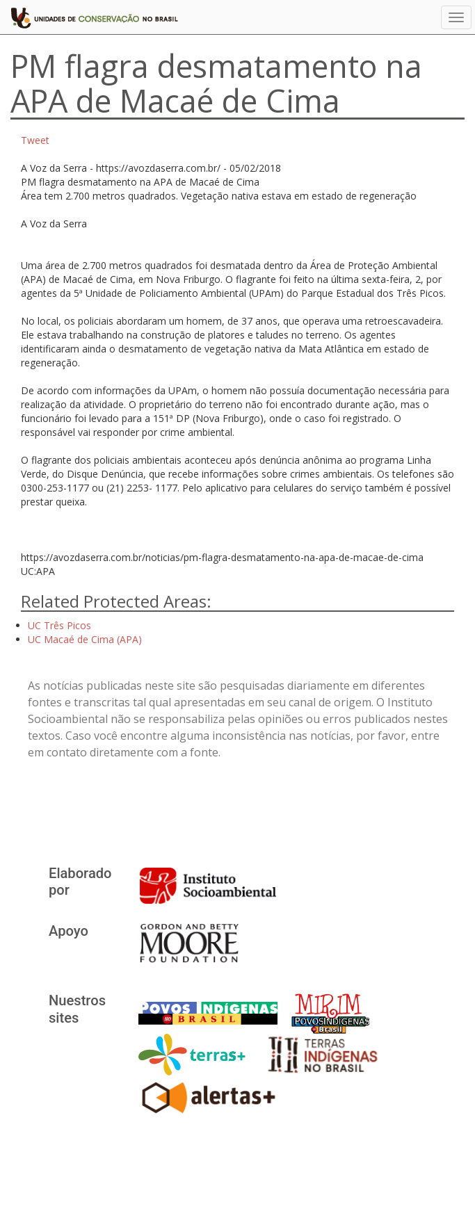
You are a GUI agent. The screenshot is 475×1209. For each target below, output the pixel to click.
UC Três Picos (59, 625)
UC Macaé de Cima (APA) (85, 639)
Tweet (35, 140)
